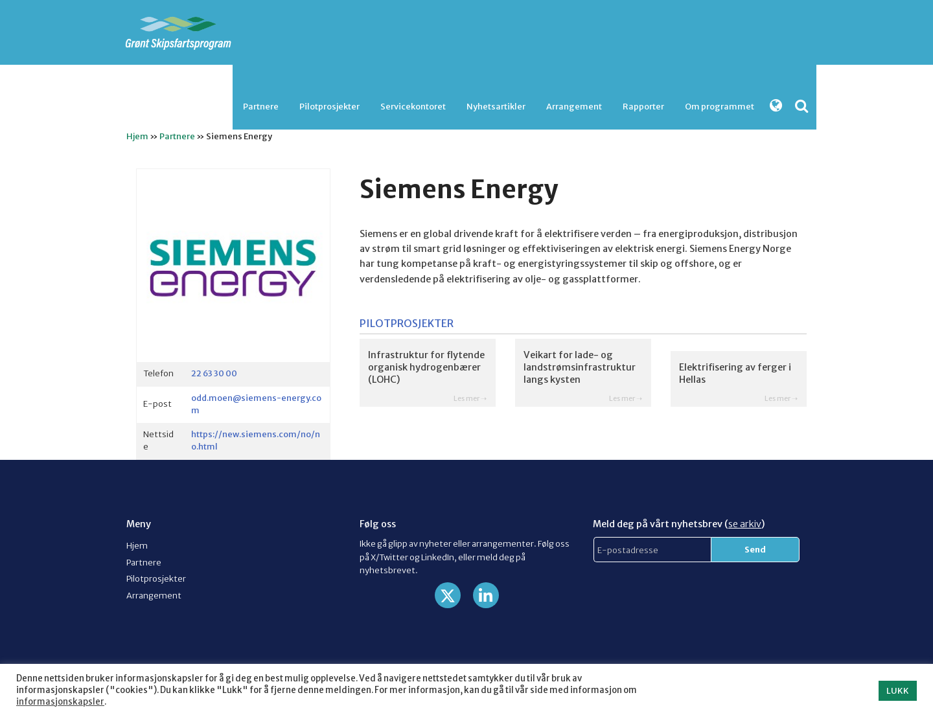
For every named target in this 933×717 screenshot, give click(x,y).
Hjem (137, 136)
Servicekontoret (413, 106)
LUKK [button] (897, 690)
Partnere (261, 106)
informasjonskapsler (60, 701)
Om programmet (719, 106)
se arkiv (744, 524)
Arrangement (574, 106)
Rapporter (643, 106)
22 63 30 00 (214, 373)
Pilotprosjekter (329, 106)
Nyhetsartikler (495, 106)
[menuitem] (261, 106)
